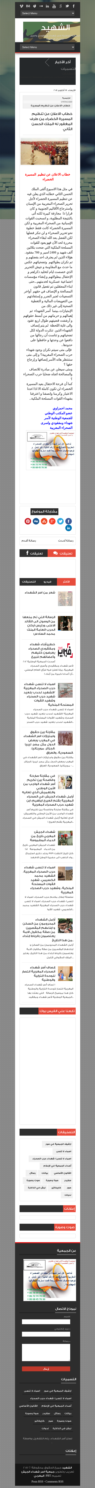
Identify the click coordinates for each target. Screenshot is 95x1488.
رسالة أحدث (65, 541)
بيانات (44, 1173)
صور (69, 1187)
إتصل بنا (44, 77)
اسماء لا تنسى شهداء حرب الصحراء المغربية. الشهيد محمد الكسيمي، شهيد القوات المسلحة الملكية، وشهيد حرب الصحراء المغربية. (48, 880)
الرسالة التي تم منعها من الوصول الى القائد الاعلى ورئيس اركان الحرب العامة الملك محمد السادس (39, 625)
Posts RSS (37, 1482)
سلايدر (67, 1180)
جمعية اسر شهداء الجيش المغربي (38, 1474)
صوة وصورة (52, 1180)
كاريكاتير (56, 1187)
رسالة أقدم (29, 541)
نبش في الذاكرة (37, 1187)
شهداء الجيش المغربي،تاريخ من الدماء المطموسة (42, 836)
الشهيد (55, 28)
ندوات (67, 1195)
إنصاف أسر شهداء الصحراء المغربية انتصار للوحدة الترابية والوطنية (38, 973)
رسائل (32, 1173)
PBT (49, 1476)
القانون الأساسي (62, 1173)
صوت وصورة (33, 1180)
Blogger (47, 1442)
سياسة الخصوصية (30, 77)
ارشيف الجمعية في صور (58, 1144)
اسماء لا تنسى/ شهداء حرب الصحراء (51, 1158)
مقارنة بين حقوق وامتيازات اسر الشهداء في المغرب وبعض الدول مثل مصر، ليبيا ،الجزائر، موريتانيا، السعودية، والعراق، (48, 742)
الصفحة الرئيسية (66, 77)
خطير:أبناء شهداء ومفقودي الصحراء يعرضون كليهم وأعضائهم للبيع (41, 650)
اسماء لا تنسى (63, 1151)
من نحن (53, 77)
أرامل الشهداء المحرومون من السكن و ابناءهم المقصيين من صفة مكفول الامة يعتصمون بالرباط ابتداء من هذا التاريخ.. (47, 930)
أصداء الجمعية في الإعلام (57, 1166)
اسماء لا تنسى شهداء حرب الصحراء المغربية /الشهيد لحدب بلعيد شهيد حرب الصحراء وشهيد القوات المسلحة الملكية (48, 694)
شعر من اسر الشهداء (40, 592)
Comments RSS (54, 1482)
